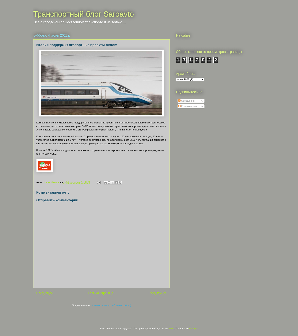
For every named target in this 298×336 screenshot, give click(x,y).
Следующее (44, 293)
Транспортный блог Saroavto (83, 14)
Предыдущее (158, 293)
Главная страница (100, 293)
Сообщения (186, 100)
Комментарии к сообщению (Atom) (111, 305)
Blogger (193, 328)
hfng (171, 328)
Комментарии (187, 106)
